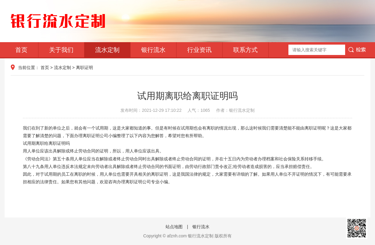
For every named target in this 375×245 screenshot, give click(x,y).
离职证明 (84, 67)
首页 (21, 49)
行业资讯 (199, 49)
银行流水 (153, 49)
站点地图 (174, 226)
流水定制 (107, 49)
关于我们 (61, 49)
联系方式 (245, 49)
